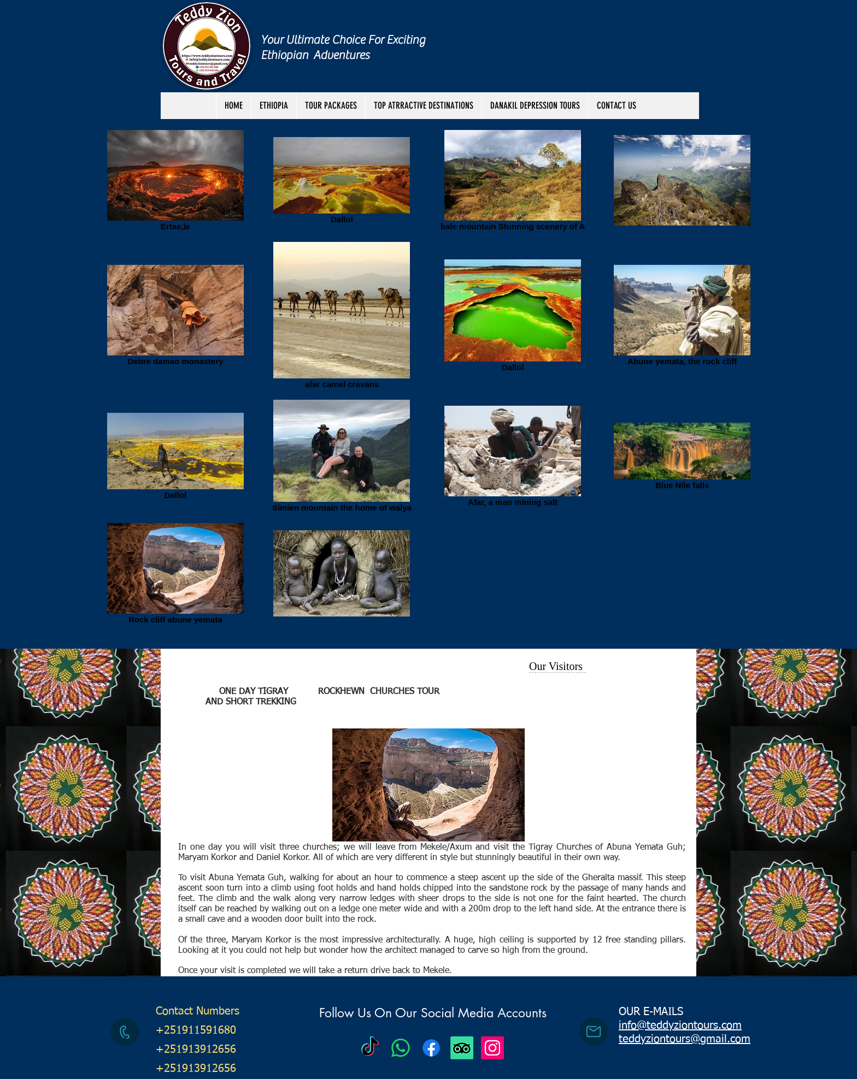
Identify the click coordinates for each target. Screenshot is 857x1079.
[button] (330, 105)
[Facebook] (431, 1047)
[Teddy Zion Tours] (370, 1047)
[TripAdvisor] (461, 1047)
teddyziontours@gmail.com (684, 1039)
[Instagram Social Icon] (492, 1047)
